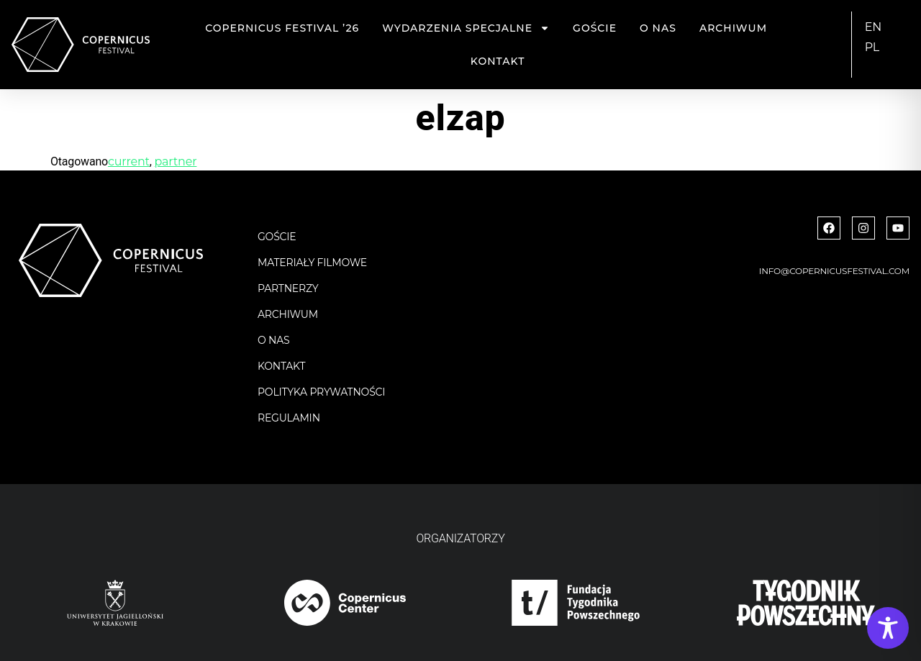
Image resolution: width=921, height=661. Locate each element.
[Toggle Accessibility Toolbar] (888, 628)
